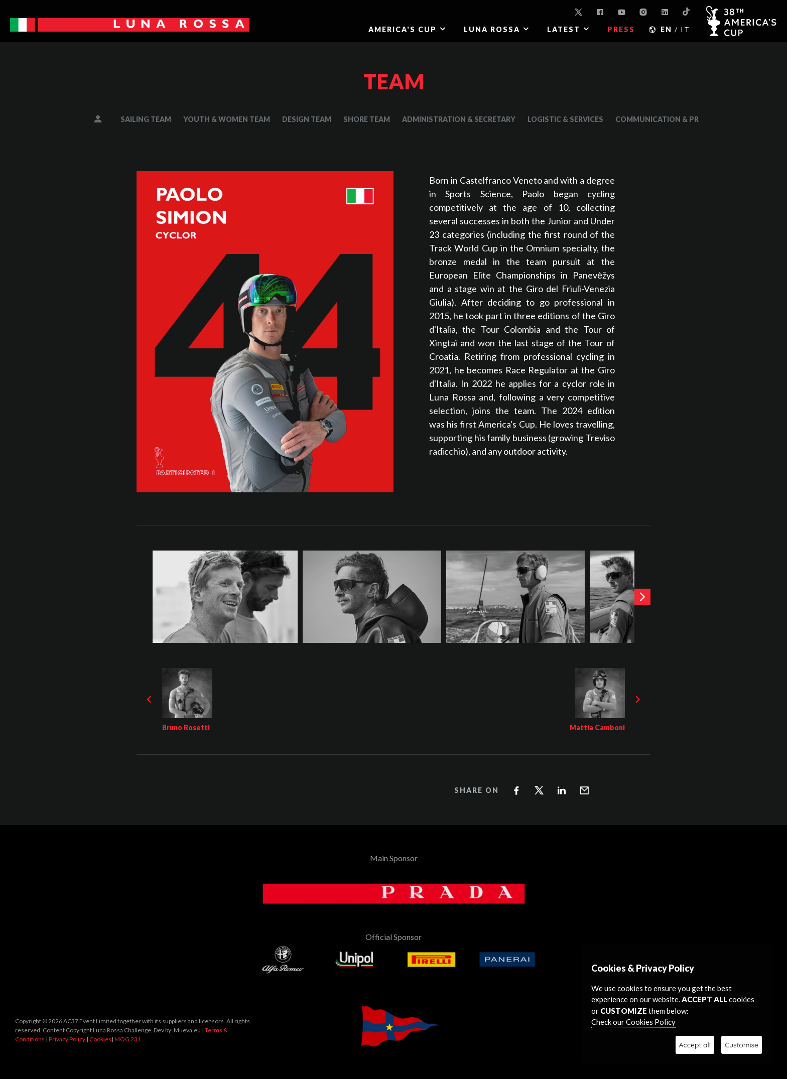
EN (666, 29)
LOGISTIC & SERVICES (565, 119)
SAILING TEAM (145, 119)
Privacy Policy (67, 1039)
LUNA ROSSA (492, 29)
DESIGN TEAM (306, 119)
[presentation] (642, 597)
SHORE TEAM (366, 119)
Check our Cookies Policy (633, 1021)
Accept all (695, 1044)
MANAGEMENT (104, 119)
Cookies (100, 1039)
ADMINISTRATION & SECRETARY (458, 119)
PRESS (621, 29)
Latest (563, 29)
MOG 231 (127, 1039)
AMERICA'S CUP (402, 29)
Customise (741, 1044)
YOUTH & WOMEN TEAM (226, 119)
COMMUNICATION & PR (657, 119)
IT (685, 29)
